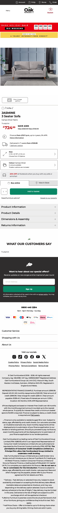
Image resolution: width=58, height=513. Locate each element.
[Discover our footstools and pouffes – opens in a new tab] (33, 175)
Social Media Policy (41, 362)
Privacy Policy (26, 362)
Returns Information (13, 225)
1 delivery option (16, 146)
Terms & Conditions (29, 366)
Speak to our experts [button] (48, 198)
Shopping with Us (11, 338)
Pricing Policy (14, 366)
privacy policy (43, 294)
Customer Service (10, 331)
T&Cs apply (35, 415)
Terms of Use (43, 366)
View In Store (42, 183)
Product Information (13, 207)
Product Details (10, 213)
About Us (6, 345)
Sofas (9, 108)
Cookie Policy (13, 362)
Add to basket (33, 191)
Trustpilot (5, 123)
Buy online (14, 183)
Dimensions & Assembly (15, 219)
